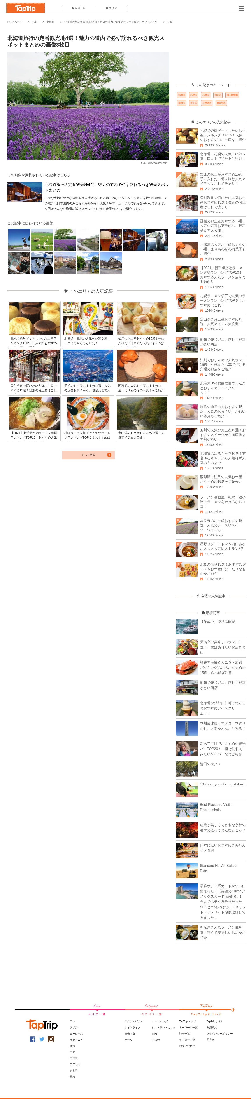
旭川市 (218, 95)
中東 (72, 1052)
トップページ (14, 21)
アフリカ (75, 1064)
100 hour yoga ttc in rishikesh (223, 784)
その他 (156, 1039)
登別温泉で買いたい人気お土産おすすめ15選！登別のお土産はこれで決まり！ (223, 202)
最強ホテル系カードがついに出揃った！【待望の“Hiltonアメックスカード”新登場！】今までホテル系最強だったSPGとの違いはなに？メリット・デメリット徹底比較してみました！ (223, 901)
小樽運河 (206, 103)
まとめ (74, 1070)
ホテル (128, 1039)
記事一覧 (79, 8)
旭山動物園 (232, 95)
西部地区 (221, 103)
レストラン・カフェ (164, 1027)
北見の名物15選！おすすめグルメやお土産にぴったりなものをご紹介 (223, 569)
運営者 (210, 1039)
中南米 (74, 1058)
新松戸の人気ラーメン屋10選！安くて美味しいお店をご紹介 (223, 932)
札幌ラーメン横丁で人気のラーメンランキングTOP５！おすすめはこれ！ (223, 300)
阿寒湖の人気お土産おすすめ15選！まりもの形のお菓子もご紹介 (223, 249)
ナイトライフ (132, 1027)
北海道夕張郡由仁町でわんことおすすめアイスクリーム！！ (223, 387)
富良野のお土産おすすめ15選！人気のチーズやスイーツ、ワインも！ (221, 525)
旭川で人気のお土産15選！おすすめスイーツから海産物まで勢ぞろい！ (223, 434)
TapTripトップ (187, 1021)
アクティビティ (134, 1021)
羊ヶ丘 (193, 103)
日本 (34, 21)
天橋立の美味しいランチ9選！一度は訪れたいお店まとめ (223, 647)
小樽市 (205, 95)
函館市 (181, 103)
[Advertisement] (211, 55)
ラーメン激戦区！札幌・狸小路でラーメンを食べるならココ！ (223, 501)
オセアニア (76, 1039)
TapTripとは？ (215, 1021)
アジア (74, 1027)
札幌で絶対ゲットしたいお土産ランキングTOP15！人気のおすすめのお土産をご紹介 (223, 135)
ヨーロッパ (76, 1033)
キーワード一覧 (188, 1027)
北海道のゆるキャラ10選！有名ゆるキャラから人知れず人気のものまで (223, 458)
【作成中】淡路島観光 (217, 622)
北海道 (50, 21)
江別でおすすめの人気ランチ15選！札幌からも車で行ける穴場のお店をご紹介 (223, 364)
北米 (72, 1045)
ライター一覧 (187, 1039)
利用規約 (212, 1027)
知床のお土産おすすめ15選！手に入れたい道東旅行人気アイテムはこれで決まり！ (223, 178)
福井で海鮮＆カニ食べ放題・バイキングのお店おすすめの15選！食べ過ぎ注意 (223, 667)
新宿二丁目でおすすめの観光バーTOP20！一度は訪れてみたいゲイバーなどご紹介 (223, 749)
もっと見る (88, 454)
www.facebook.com (157, 163)
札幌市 (193, 95)
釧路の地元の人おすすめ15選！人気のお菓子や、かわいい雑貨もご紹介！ (223, 411)
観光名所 (130, 1033)
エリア (111, 8)
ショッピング (160, 1021)
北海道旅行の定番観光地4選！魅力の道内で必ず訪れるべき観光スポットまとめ (111, 21)
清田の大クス (210, 764)
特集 (72, 1076)
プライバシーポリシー (220, 1033)
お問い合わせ (187, 1045)
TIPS (155, 1033)
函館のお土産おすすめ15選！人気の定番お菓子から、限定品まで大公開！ (223, 225)
